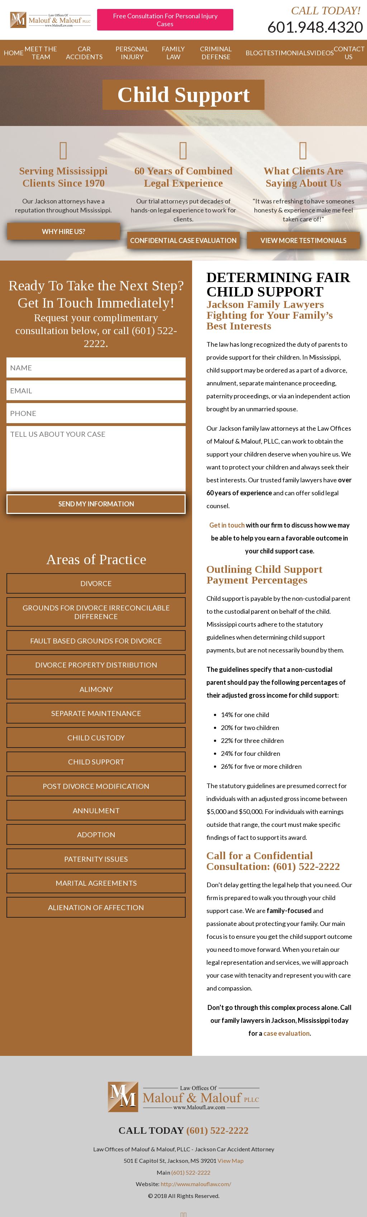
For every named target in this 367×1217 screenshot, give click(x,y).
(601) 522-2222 (217, 1132)
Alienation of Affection (96, 909)
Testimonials (283, 53)
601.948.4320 (315, 26)
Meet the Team (40, 53)
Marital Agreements (96, 885)
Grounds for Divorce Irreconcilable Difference (96, 614)
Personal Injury (132, 53)
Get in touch (227, 527)
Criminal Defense (216, 53)
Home (10, 53)
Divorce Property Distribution (96, 667)
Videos (318, 53)
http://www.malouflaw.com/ (196, 1186)
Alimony (96, 691)
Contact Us (348, 53)
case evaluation (286, 1035)
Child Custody (96, 739)
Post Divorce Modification (96, 788)
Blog (251, 53)
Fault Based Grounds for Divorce (96, 642)
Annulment (96, 812)
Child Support (96, 763)
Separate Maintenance (96, 715)
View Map (231, 1162)
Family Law (173, 53)
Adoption (96, 836)
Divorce (96, 585)
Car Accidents (84, 53)
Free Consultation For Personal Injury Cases (165, 20)
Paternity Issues (96, 861)
